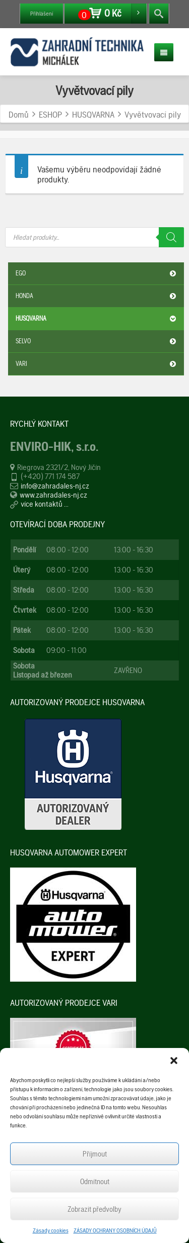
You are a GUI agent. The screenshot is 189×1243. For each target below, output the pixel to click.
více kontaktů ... (45, 504)
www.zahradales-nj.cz (53, 495)
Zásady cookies (51, 1230)
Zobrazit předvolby (94, 1209)
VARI (97, 364)
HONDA (97, 296)
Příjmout (95, 1154)
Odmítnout (94, 1181)
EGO (97, 273)
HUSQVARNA (97, 319)
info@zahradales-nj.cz (55, 486)
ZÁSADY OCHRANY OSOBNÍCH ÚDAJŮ (115, 1230)
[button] (174, 1061)
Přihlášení (41, 13)
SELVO (97, 341)
